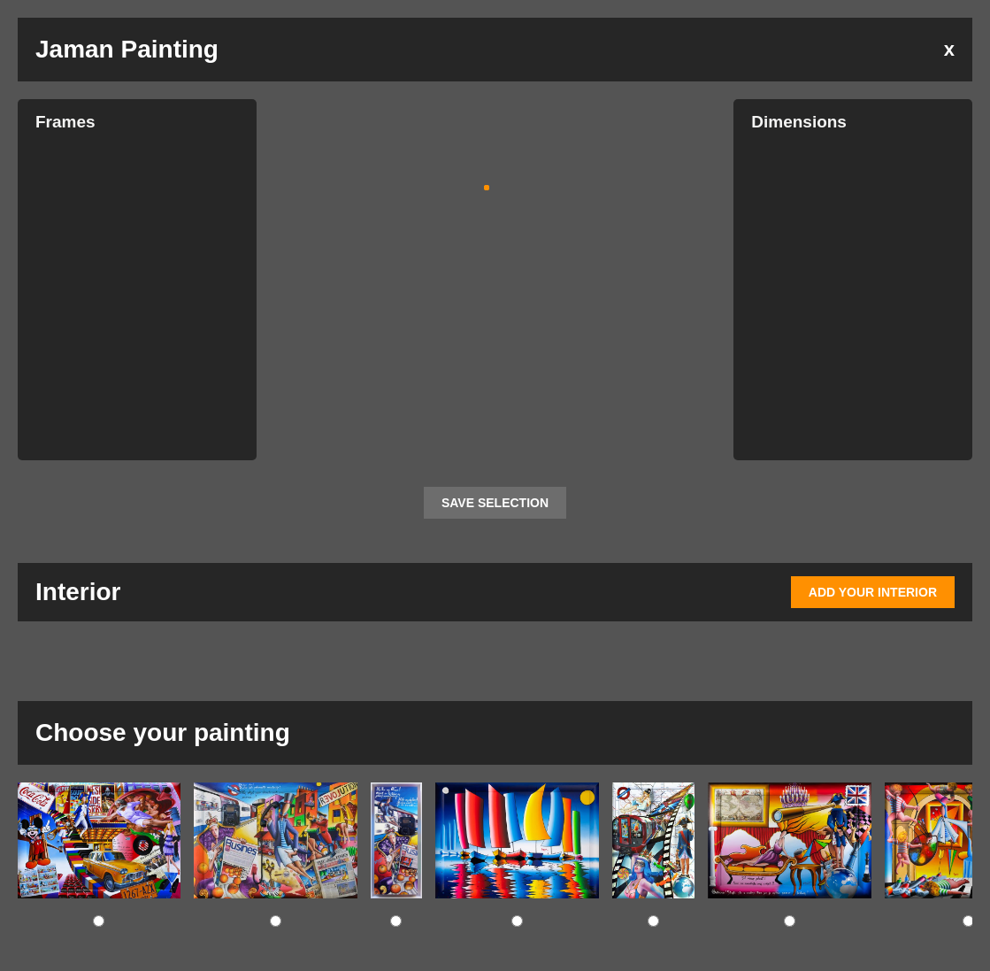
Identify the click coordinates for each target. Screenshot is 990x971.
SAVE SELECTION (495, 503)
